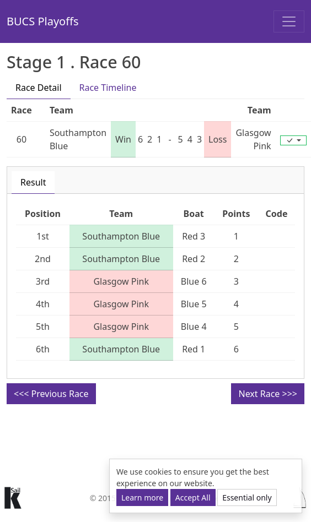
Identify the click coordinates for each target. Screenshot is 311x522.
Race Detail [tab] (38, 87)
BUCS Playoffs (43, 21)
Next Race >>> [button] (267, 394)
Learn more (142, 497)
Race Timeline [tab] (108, 87)
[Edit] (293, 140)
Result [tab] (33, 182)
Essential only (246, 497)
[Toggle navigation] (289, 21)
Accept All (193, 497)
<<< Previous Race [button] (51, 394)
